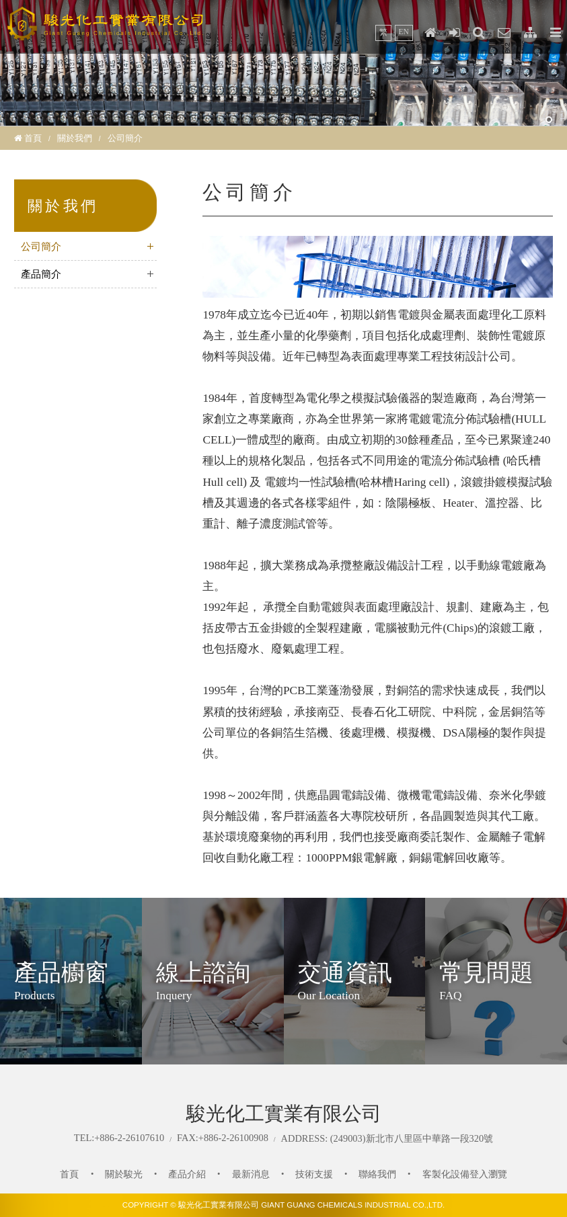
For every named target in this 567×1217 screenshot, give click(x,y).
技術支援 (314, 1174)
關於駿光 (124, 1174)
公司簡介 (41, 246)
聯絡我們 (377, 1174)
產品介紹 (187, 1174)
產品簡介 (41, 274)
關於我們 (74, 138)
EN (404, 32)
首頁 (33, 138)
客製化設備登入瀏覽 (464, 1174)
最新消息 (251, 1174)
